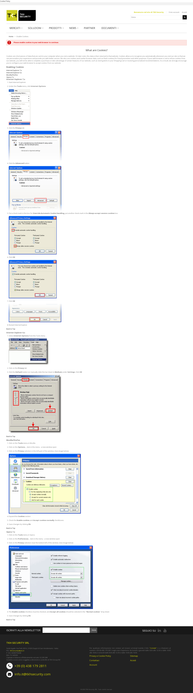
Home (11, 36)
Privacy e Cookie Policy (100, 655)
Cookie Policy (5, 1)
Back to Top (10, 328)
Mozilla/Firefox (12, 74)
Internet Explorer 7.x (14, 70)
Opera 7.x (10, 76)
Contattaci (94, 659)
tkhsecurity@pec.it (17, 650)
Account (93, 664)
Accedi (184, 12)
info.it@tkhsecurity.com (33, 673)
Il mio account (174, 12)
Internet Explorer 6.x (14, 72)
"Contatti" (153, 647)
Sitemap (134, 655)
